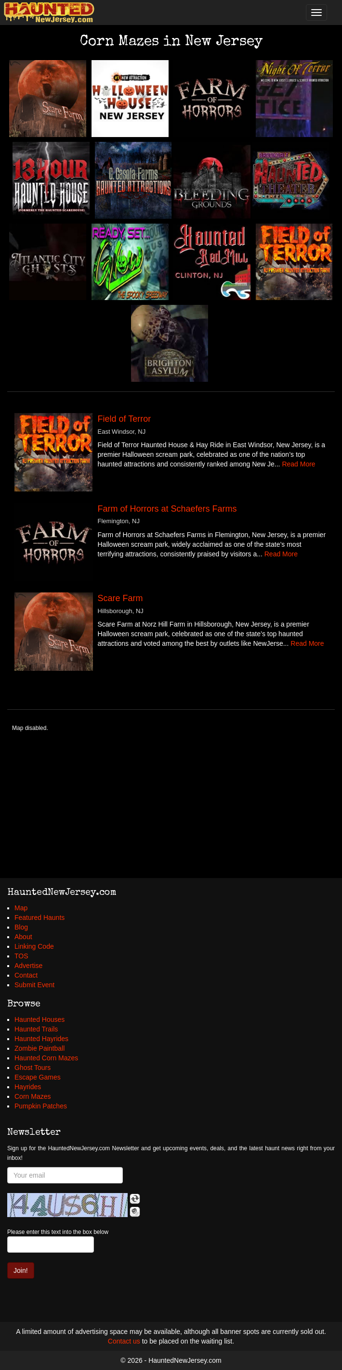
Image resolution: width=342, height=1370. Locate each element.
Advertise (28, 965)
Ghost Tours (32, 1067)
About (23, 937)
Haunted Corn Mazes (46, 1058)
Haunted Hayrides (41, 1039)
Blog (21, 927)
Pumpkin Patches (40, 1106)
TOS (21, 956)
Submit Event (34, 985)
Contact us (124, 1341)
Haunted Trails (36, 1029)
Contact (26, 975)
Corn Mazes (32, 1096)
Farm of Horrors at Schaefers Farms (167, 509)
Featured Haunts (39, 917)
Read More (298, 464)
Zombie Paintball (39, 1048)
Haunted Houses (39, 1019)
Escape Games (37, 1077)
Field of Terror (124, 419)
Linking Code (34, 946)
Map (20, 908)
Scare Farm (120, 598)
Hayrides (27, 1087)
